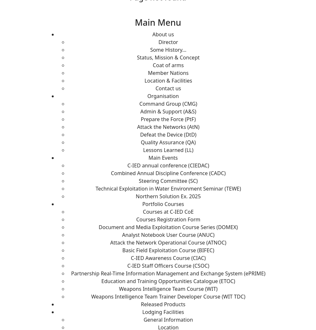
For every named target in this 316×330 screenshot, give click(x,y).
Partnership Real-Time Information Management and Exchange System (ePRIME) (168, 273)
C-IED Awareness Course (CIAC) (168, 258)
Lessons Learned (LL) (168, 150)
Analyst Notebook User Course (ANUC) (168, 234)
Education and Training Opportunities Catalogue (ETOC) (168, 281)
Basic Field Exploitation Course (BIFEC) (168, 250)
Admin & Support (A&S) (168, 111)
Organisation (163, 96)
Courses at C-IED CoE (168, 211)
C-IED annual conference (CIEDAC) (168, 165)
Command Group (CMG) (168, 103)
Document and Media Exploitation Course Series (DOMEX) (168, 227)
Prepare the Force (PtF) (168, 119)
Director (168, 42)
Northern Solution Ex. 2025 (168, 196)
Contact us (168, 88)
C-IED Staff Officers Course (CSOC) (168, 265)
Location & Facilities (168, 80)
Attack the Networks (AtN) (168, 126)
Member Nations (168, 72)
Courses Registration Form (168, 219)
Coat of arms (168, 65)
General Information (168, 319)
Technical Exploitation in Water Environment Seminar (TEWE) (168, 188)
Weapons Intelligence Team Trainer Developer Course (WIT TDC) (168, 296)
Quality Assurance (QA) (168, 142)
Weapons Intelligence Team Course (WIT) (168, 288)
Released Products (163, 304)
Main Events (163, 157)
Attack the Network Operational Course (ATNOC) (168, 242)
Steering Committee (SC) (168, 180)
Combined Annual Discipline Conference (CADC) (168, 173)
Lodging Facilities (163, 312)
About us (163, 34)
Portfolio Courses (163, 204)
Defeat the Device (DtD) (168, 134)
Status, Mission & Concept (168, 57)
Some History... (168, 49)
